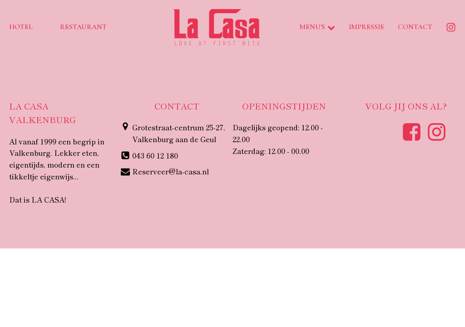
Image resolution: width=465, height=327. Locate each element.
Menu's (317, 26)
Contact (415, 26)
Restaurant (83, 26)
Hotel (21, 26)
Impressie (366, 26)
